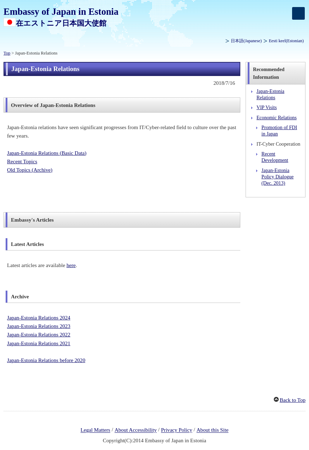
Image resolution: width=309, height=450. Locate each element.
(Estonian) (286, 40)
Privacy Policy (176, 430)
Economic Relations (277, 117)
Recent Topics (22, 161)
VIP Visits (267, 107)
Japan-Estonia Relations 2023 (38, 326)
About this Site (213, 430)
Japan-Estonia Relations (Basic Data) (46, 153)
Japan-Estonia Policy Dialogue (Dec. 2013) (277, 176)
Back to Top (292, 400)
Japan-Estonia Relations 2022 (38, 334)
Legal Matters (95, 430)
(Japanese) (246, 40)
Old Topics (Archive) (29, 170)
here (71, 265)
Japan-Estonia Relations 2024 (38, 318)
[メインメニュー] (298, 13)
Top (7, 53)
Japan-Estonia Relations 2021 (38, 343)
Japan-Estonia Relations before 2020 (46, 360)
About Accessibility (136, 430)
